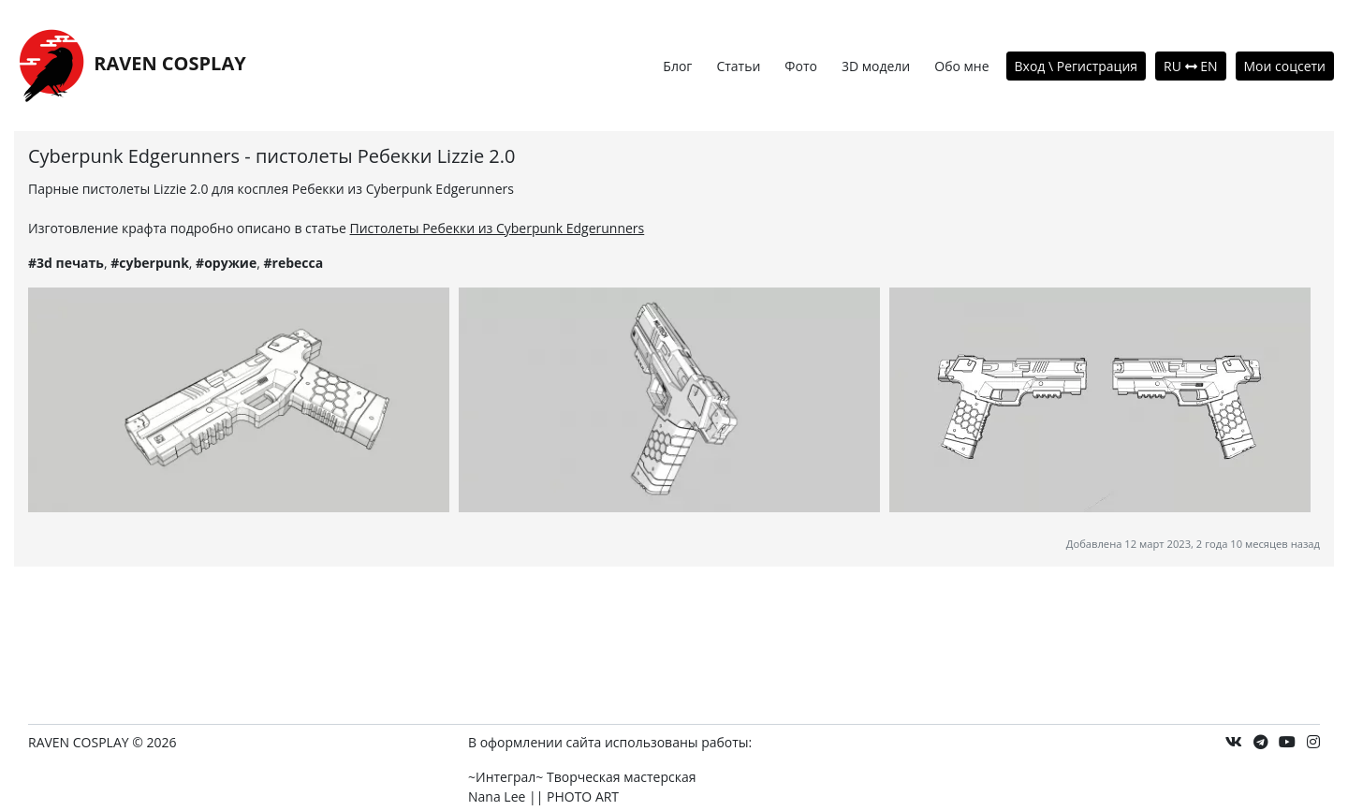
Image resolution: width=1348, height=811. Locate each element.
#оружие (226, 263)
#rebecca (293, 263)
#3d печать (66, 263)
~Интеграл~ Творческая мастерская (582, 777)
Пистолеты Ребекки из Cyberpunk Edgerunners (497, 228)
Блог (677, 66)
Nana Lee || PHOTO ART (543, 796)
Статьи (738, 66)
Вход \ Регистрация (1076, 66)
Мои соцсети (1285, 66)
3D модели (876, 66)
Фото (800, 66)
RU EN (1190, 66)
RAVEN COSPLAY (130, 65)
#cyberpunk (149, 263)
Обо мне (961, 66)
